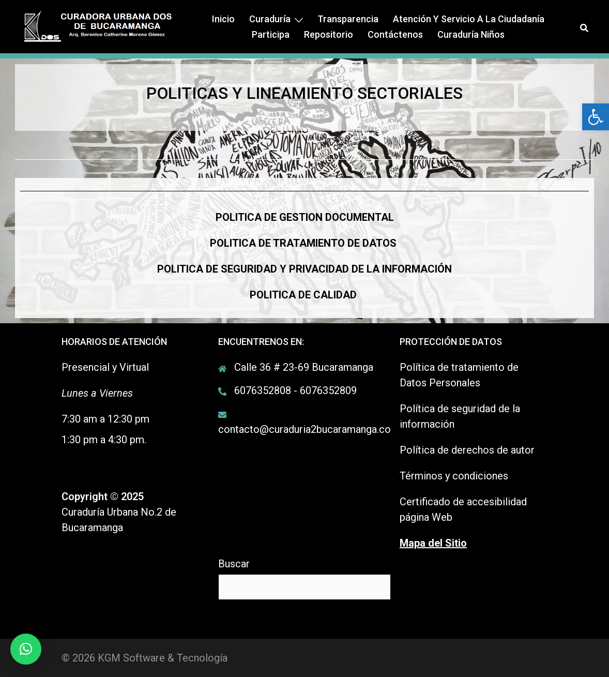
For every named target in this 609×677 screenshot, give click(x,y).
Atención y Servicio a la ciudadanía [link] (468, 18)
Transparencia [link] (347, 18)
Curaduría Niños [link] (471, 34)
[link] (595, 116)
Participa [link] (271, 34)
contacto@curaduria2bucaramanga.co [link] (304, 429)
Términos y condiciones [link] (454, 476)
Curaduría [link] (270, 18)
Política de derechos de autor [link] (467, 450)
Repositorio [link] (328, 34)
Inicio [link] (223, 18)
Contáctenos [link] (395, 34)
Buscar (234, 564)
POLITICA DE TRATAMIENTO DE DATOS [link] (303, 243)
